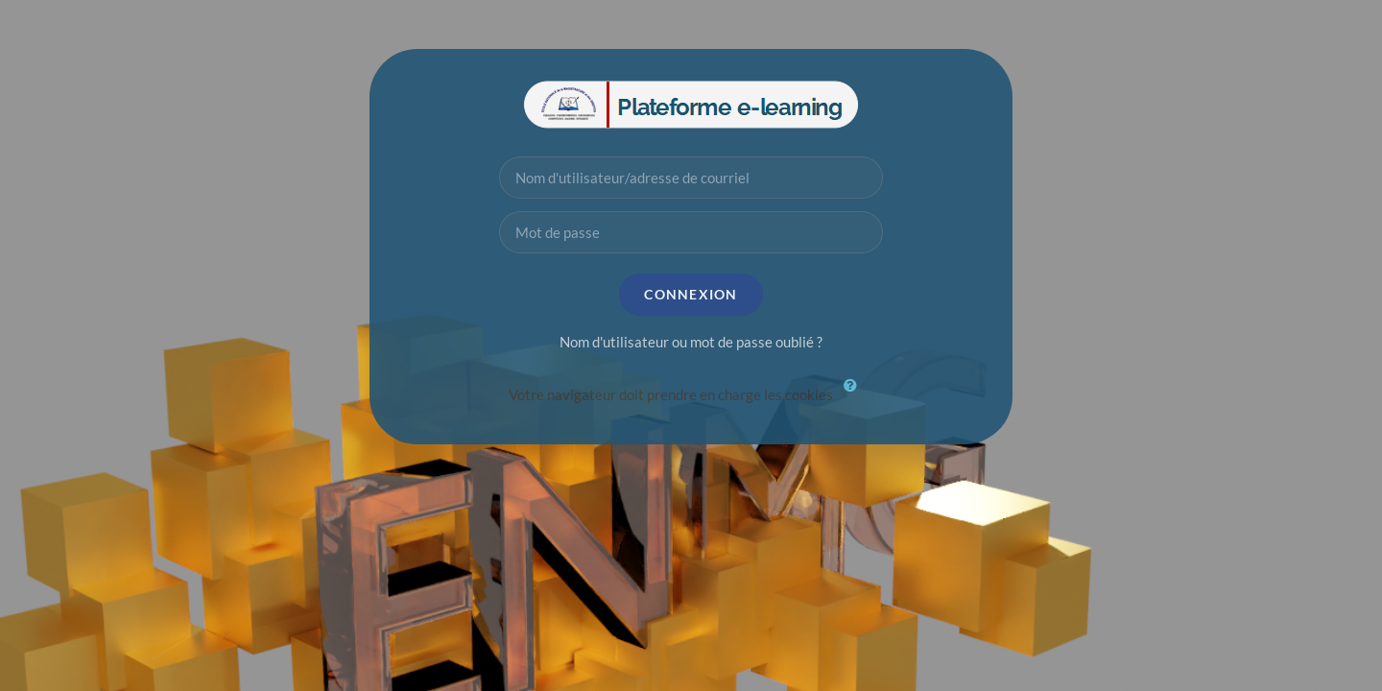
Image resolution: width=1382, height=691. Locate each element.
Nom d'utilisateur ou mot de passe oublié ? (691, 341)
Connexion (691, 294)
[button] (855, 396)
